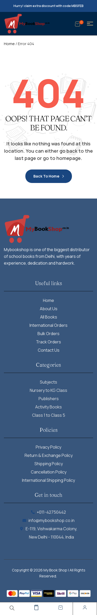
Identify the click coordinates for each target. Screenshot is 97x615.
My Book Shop (55, 570)
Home (9, 43)
